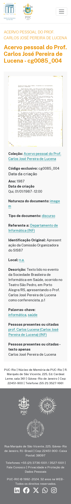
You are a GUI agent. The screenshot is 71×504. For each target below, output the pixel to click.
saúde (32, 315)
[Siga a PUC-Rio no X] (36, 490)
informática (17, 315)
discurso (48, 216)
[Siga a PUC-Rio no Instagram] (54, 490)
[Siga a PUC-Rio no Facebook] (26, 490)
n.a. (21, 260)
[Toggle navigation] (61, 11)
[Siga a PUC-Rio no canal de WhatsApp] (45, 490)
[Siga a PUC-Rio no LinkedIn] (17, 490)
